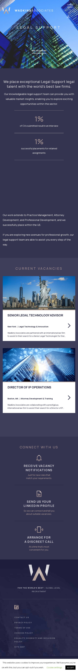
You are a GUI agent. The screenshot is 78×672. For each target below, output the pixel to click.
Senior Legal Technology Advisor (35, 315)
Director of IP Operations (29, 387)
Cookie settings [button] (54, 667)
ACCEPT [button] (70, 667)
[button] (70, 6)
